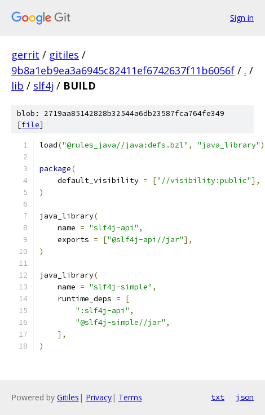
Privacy (99, 397)
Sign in (242, 17)
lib (17, 85)
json (245, 397)
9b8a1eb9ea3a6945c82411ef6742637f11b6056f (123, 70)
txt (217, 397)
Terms (130, 397)
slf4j (43, 85)
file (30, 125)
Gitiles (68, 397)
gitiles (64, 54)
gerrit (25, 54)
